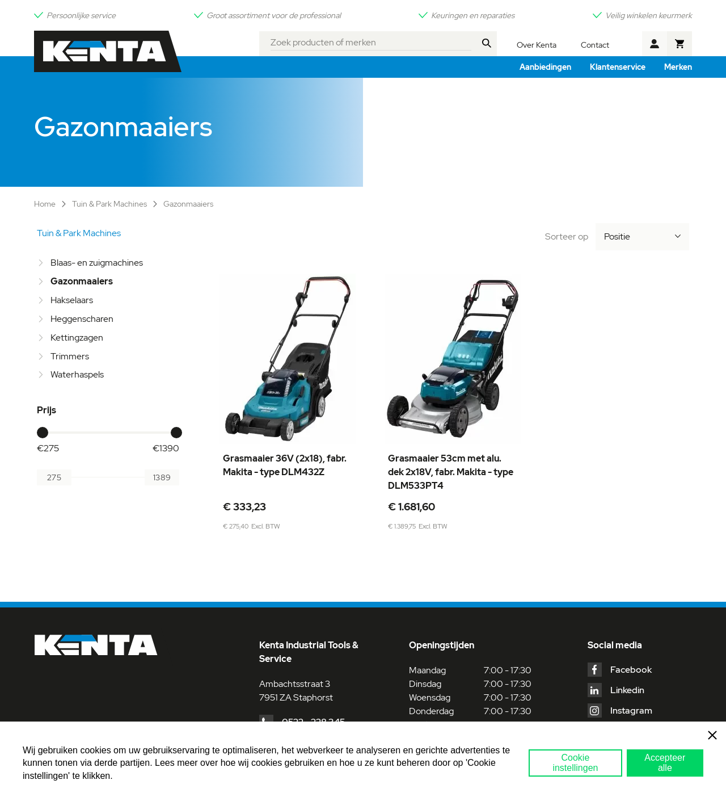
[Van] (54, 477)
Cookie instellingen (575, 763)
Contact (595, 45)
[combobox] (371, 41)
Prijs (46, 410)
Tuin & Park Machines (110, 204)
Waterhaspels (77, 374)
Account (654, 43)
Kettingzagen (76, 337)
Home (45, 204)
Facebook (631, 670)
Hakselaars (71, 300)
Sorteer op (566, 236)
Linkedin (627, 690)
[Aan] (162, 477)
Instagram (631, 710)
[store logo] (108, 51)
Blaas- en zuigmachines (96, 263)
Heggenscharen (81, 319)
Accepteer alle (664, 763)
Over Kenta (536, 45)
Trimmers (69, 356)
